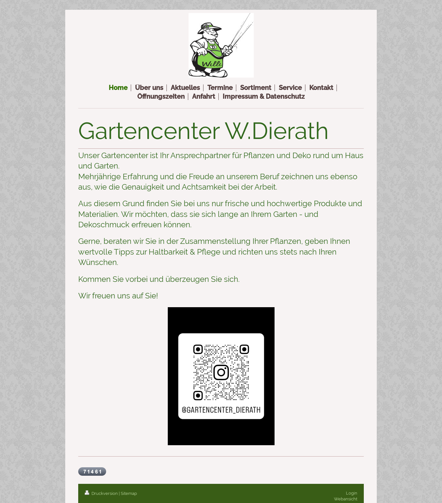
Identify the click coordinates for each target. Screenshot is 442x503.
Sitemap (129, 493)
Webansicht (345, 499)
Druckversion (102, 493)
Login (351, 493)
